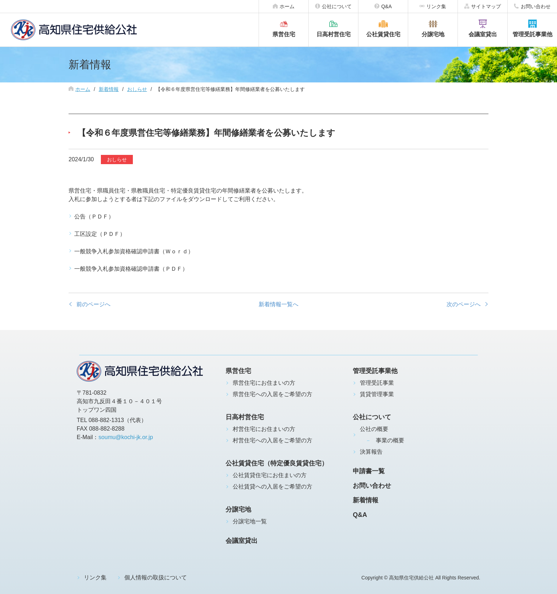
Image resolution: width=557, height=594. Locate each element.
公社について (337, 6)
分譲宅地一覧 (250, 521)
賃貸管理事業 (377, 394)
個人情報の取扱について (155, 577)
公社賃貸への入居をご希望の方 (272, 487)
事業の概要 (390, 440)
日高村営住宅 (334, 34)
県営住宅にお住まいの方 (264, 383)
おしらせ (137, 89)
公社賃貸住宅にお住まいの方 (270, 475)
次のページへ (464, 304)
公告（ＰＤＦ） (94, 217)
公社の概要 (374, 429)
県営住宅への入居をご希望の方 (272, 394)
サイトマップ (486, 6)
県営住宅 (283, 34)
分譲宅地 (433, 34)
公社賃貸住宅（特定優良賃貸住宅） (277, 463)
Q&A (386, 6)
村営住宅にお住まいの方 (264, 429)
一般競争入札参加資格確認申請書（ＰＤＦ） (131, 269)
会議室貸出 (483, 34)
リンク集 (436, 6)
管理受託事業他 (532, 34)
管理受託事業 (377, 383)
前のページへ (93, 304)
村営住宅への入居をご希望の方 (272, 440)
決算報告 (371, 452)
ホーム (287, 6)
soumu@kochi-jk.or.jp (125, 437)
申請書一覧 (369, 471)
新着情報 (109, 89)
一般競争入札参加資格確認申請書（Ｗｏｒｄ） (134, 251)
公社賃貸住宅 (383, 34)
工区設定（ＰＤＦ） (99, 234)
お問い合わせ (536, 6)
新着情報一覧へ (278, 304)
